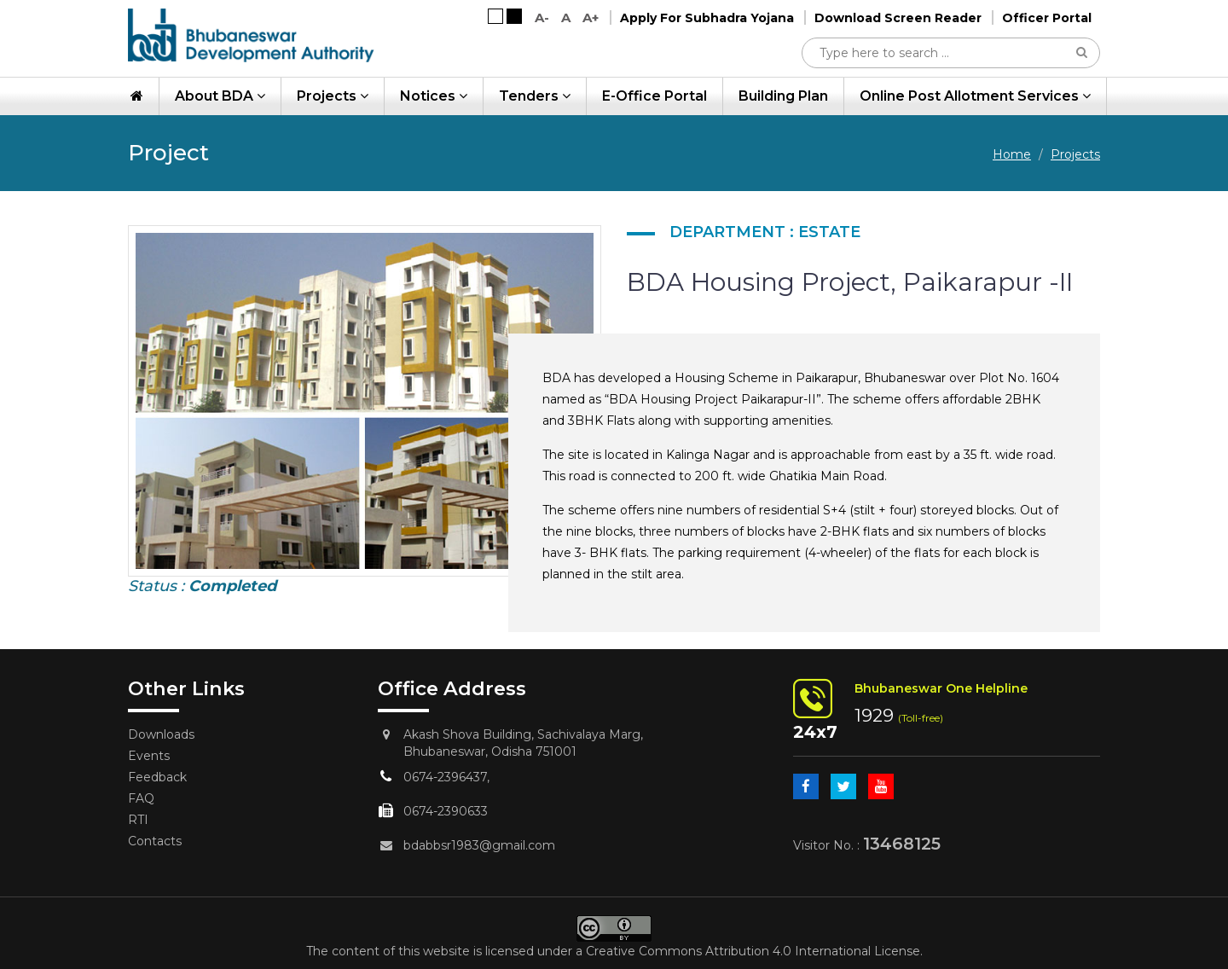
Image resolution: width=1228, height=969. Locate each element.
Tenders (535, 96)
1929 (874, 715)
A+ (590, 17)
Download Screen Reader (898, 18)
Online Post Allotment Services (975, 96)
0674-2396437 (445, 777)
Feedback (157, 777)
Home (1012, 154)
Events (149, 755)
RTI (138, 819)
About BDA (220, 96)
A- (542, 17)
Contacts (155, 841)
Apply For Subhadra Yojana (707, 18)
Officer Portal (1047, 18)
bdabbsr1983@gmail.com (479, 845)
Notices (433, 96)
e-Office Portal (654, 96)
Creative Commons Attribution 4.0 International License (753, 951)
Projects (332, 96)
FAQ (141, 798)
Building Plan (783, 96)
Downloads (161, 734)
